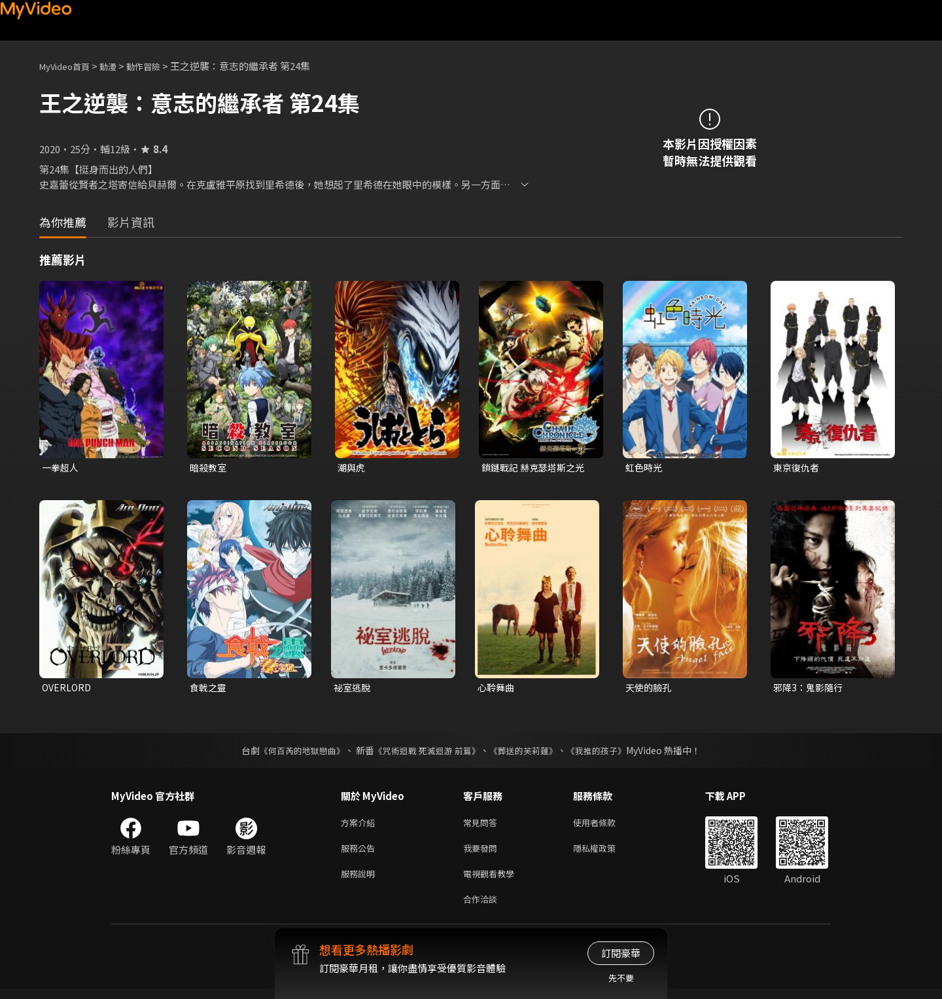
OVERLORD (68, 689)
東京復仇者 (797, 468)
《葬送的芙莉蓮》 (528, 752)
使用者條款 (605, 826)
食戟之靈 (209, 689)
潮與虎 (352, 468)
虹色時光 (645, 468)
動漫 (118, 66)
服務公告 (360, 853)
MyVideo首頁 (69, 66)
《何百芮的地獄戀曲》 (294, 752)
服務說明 (360, 881)
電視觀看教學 (492, 881)
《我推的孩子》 (606, 752)
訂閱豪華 (620, 953)
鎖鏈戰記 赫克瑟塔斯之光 (536, 468)
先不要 (621, 978)
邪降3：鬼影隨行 (810, 689)
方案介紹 (360, 826)
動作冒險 (157, 66)
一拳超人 (61, 468)
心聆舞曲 (497, 689)
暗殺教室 (209, 468)
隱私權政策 (605, 853)
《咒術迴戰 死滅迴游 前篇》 (426, 752)
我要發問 (482, 853)
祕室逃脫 (353, 689)
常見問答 (482, 826)
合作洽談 (482, 908)
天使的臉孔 (649, 689)
